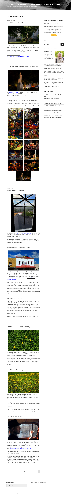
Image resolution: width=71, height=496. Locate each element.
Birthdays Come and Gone (55, 105)
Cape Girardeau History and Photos (34, 4)
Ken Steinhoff (46, 98)
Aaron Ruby (46, 94)
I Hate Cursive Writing (54, 98)
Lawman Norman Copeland (56, 115)
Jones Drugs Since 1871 (16, 191)
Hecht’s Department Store (55, 108)
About (7, 493)
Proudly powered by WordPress (16, 493)
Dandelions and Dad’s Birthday (18, 327)
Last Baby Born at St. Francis (56, 103)
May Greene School (56, 112)
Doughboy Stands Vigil (15, 22)
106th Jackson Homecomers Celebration (22, 67)
